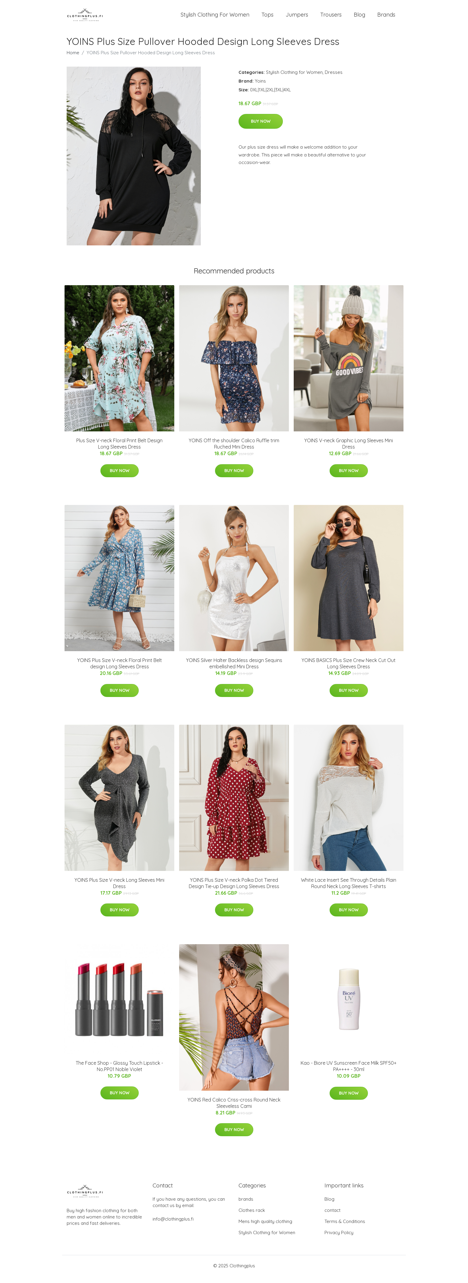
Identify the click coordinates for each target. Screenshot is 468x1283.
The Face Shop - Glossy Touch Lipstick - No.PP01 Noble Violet (119, 1073)
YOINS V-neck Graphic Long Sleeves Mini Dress (348, 450)
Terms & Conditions (344, 1228)
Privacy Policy (338, 1239)
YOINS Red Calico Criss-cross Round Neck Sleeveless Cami (234, 1109)
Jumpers (297, 17)
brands (246, 1206)
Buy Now (260, 128)
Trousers (331, 17)
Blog (359, 17)
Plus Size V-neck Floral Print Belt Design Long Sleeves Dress (119, 450)
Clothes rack (252, 1217)
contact (332, 1217)
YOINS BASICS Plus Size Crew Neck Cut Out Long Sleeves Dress (349, 670)
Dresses (334, 79)
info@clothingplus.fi (173, 1226)
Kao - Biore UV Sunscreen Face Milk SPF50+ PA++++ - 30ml (349, 1073)
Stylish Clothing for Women (294, 79)
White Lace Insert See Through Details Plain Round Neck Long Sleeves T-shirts (348, 890)
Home (73, 59)
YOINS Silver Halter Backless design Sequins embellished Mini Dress (234, 670)
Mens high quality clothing (265, 1228)
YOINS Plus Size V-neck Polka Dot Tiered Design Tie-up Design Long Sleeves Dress (234, 890)
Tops (267, 17)
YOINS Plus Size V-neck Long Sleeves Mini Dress (119, 890)
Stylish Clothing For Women (215, 17)
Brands (386, 17)
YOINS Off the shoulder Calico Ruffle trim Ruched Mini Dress (234, 450)
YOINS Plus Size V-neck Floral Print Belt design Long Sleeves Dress (119, 670)
